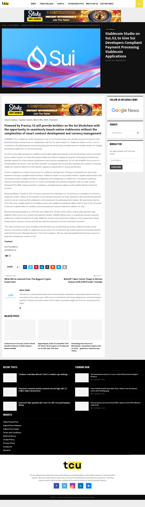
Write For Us (92, 4)
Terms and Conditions (12, 433)
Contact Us (7, 447)
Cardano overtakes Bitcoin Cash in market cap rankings (43, 374)
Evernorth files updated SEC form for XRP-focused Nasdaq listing (44, 404)
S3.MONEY (8, 139)
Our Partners (106, 4)
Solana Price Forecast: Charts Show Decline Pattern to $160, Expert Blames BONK (19, 346)
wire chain (111, 60)
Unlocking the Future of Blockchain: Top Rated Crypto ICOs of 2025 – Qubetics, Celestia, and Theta (86, 347)
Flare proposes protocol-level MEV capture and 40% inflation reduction (115, 403)
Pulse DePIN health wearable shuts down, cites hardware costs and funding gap (114, 389)
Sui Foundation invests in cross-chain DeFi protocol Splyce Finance (114, 375)
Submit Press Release (12, 426)
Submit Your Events (11, 429)
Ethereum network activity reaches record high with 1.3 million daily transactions (43, 389)
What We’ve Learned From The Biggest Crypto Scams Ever (27, 280)
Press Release (46, 4)
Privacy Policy (9, 443)
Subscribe (116, 167)
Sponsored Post (76, 4)
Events (60, 4)
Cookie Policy (8, 440)
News (33, 4)
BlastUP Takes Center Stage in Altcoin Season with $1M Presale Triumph (83, 280)
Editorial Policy (9, 436)
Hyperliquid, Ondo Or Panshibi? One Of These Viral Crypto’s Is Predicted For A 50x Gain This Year (53, 346)
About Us (6, 450)
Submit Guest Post (10, 422)
